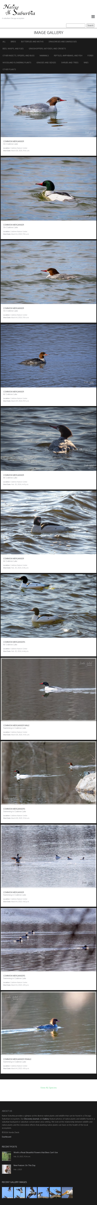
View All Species (48, 1087)
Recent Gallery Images (14, 1182)
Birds (13, 41)
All (4, 41)
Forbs (90, 55)
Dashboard (6, 1137)
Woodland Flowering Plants (17, 62)
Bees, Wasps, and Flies (13, 48)
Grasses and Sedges (46, 62)
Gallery (46, 1119)
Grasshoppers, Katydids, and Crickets (47, 48)
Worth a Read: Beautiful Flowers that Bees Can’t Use (36, 1152)
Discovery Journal (31, 1119)
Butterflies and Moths (32, 41)
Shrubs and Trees (69, 62)
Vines (86, 62)
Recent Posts (9, 1146)
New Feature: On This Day (24, 1165)
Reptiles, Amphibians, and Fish (68, 55)
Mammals (44, 55)
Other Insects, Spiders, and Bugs (18, 55)
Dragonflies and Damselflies (63, 41)
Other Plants (9, 69)
